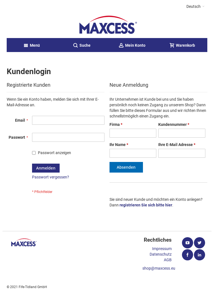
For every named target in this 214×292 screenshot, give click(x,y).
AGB (168, 260)
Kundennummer (173, 124)
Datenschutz (161, 254)
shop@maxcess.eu (158, 268)
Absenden (126, 167)
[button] (195, 6)
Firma (116, 124)
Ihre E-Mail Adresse (176, 144)
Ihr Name (119, 144)
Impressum (162, 248)
